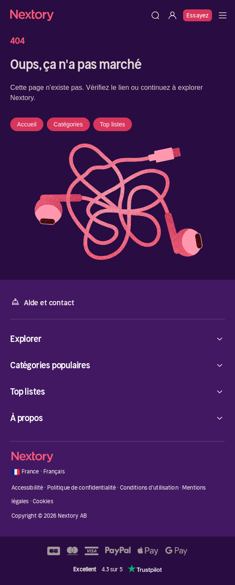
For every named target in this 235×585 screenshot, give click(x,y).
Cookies (43, 501)
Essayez (197, 15)
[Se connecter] (172, 15)
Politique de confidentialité (81, 487)
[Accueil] (78, 15)
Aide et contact (42, 302)
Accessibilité (27, 487)
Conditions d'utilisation (149, 487)
